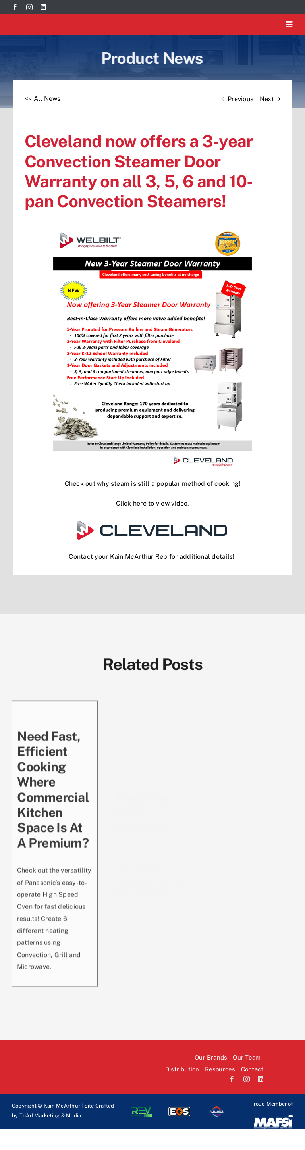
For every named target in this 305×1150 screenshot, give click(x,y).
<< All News (43, 98)
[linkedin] (43, 7)
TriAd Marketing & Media (50, 1116)
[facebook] (15, 7)
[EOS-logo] (179, 1108)
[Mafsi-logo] (273, 1117)
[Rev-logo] (141, 1108)
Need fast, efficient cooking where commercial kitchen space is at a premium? (53, 789)
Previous (240, 99)
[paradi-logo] (217, 1108)
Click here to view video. (152, 503)
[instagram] (29, 7)
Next (267, 99)
